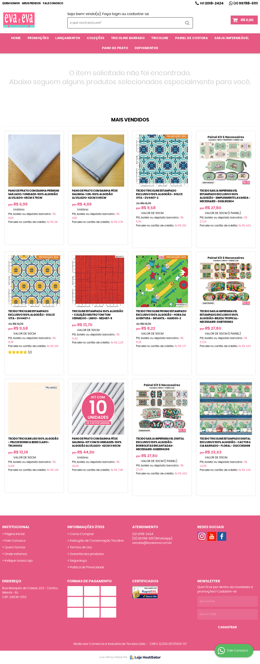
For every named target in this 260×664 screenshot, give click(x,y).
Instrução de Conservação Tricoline (97, 540)
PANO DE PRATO (115, 48)
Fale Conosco (53, 3)
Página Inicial (14, 534)
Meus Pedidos (31, 3)
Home (16, 38)
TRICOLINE (159, 38)
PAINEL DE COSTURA (191, 38)
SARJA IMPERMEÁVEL (231, 38)
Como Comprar (82, 534)
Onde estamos (16, 554)
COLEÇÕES (95, 38)
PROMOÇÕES (38, 38)
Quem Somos (11, 3)
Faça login (111, 14)
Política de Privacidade (87, 567)
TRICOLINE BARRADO (128, 38)
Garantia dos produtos (87, 554)
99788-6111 (246, 3)
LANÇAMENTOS (67, 38)
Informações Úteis (85, 527)
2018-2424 (212, 3)
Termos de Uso (81, 547)
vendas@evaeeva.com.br (152, 543)
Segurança (78, 560)
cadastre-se (138, 14)
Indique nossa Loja (18, 560)
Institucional (16, 527)
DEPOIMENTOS (146, 48)
